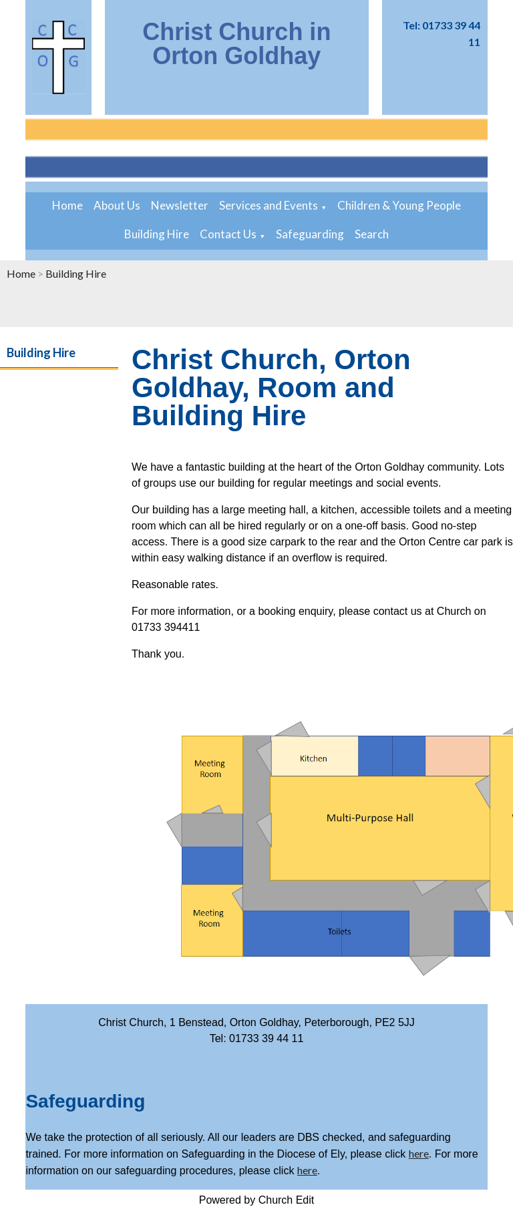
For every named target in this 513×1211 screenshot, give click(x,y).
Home (67, 205)
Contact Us (228, 234)
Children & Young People (399, 205)
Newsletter (179, 205)
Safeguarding (310, 234)
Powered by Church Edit (257, 1200)
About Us (117, 205)
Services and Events (268, 205)
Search (372, 234)
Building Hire (156, 234)
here (419, 1153)
